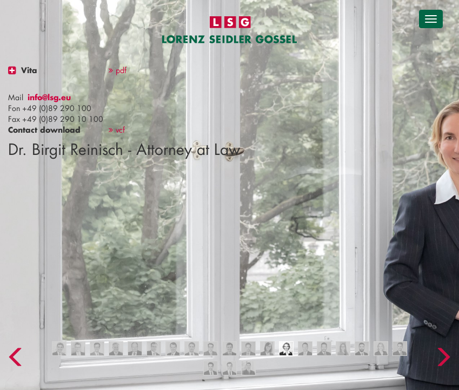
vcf (117, 130)
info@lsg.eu (49, 97)
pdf (118, 70)
